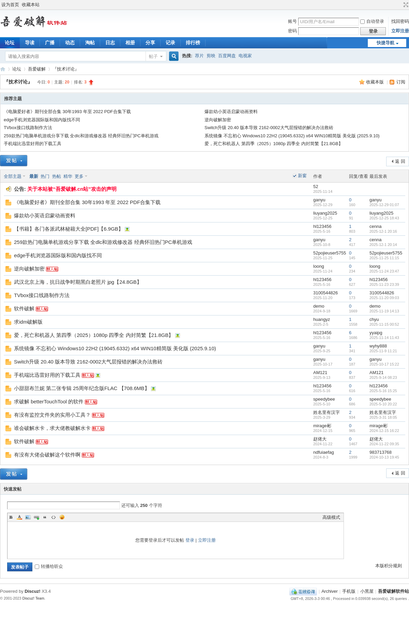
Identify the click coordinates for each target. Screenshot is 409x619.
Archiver (329, 591)
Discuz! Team (33, 598)
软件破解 (24, 308)
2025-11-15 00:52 (384, 324)
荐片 (199, 55)
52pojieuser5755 (329, 253)
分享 (150, 42)
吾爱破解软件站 (2, 69)
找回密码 (400, 21)
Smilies (62, 517)
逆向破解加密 (217, 119)
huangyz (321, 319)
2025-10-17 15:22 (384, 364)
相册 (130, 42)
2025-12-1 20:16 (383, 231)
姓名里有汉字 (326, 412)
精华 (67, 176)
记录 (170, 42)
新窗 (302, 175)
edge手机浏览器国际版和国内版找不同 (42, 119)
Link (36, 517)
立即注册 (400, 30)
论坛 (16, 69)
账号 (292, 21)
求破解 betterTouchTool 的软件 (49, 401)
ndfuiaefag (323, 452)
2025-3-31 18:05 (383, 417)
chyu (374, 319)
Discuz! (32, 591)
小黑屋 (367, 591)
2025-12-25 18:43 (384, 218)
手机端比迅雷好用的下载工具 (32, 143)
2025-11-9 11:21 (383, 351)
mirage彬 (322, 425)
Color (19, 517)
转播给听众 (49, 566)
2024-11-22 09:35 (384, 444)
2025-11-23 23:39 (384, 284)
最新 (33, 176)
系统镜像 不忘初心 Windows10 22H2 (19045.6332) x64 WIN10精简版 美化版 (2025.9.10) (292, 135)
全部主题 (12, 176)
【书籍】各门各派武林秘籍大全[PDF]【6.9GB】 (68, 229)
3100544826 (325, 292)
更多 (79, 176)
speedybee (324, 399)
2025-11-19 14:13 (384, 311)
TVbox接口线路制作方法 (28, 127)
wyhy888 (378, 346)
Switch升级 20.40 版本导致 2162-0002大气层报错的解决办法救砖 (268, 127)
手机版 (348, 591)
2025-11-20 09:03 (384, 298)
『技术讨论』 (65, 69)
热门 (45, 176)
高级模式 (331, 517)
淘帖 (90, 42)
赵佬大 (320, 439)
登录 (189, 540)
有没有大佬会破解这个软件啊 (47, 455)
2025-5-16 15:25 (383, 391)
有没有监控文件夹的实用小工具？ (52, 415)
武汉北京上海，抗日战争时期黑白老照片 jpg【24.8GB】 (78, 282)
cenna (375, 226)
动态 (70, 42)
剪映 (211, 55)
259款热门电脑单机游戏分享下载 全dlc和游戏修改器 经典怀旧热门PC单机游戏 (81, 135)
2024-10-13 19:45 (384, 457)
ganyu (319, 199)
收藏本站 (31, 4)
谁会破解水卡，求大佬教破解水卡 (52, 428)
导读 (29, 42)
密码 (292, 30)
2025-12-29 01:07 (384, 205)
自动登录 (372, 21)
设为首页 (10, 4)
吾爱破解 (37, 69)
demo (318, 306)
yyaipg (375, 332)
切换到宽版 (405, 5)
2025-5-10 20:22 (383, 404)
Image (28, 517)
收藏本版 (375, 81)
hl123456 (322, 226)
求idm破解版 (28, 322)
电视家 (245, 55)
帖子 (153, 56)
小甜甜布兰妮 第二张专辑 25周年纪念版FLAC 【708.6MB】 (82, 388)
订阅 (400, 81)
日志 (110, 42)
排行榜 (193, 42)
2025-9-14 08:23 (383, 377)
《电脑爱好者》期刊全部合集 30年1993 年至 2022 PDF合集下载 (67, 111)
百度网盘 (227, 55)
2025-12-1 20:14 (383, 245)
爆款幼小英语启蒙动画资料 (231, 111)
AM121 (320, 372)
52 (315, 186)
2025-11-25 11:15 (384, 258)
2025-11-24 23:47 (384, 271)
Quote (45, 517)
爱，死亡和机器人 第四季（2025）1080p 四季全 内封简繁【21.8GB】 (273, 143)
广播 (50, 42)
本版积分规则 (388, 565)
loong (318, 266)
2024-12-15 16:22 (384, 431)
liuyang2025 (325, 213)
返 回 (400, 161)
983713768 (380, 452)
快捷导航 (385, 42)
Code (53, 517)
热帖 (56, 176)
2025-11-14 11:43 (384, 338)
